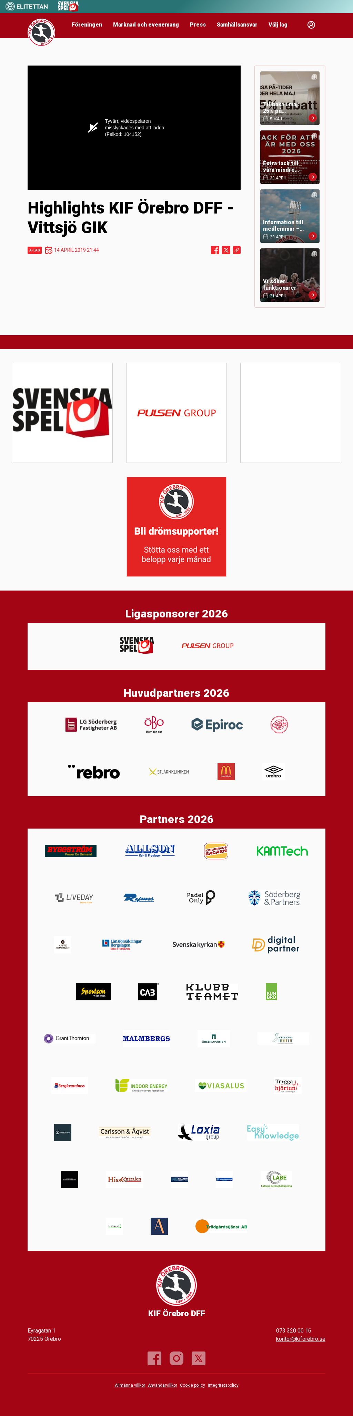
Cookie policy (192, 1385)
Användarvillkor (162, 1385)
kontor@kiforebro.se (300, 1339)
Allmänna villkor (130, 1385)
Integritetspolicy (223, 1385)
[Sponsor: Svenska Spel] (68, 10)
